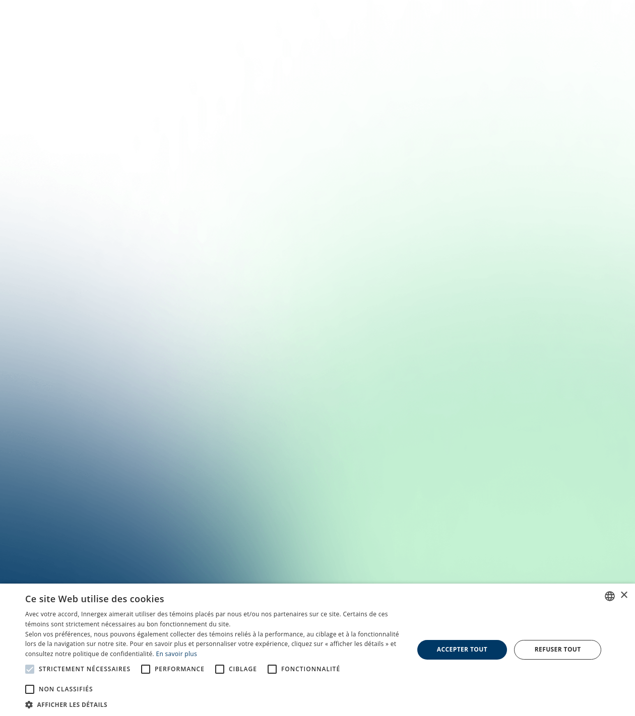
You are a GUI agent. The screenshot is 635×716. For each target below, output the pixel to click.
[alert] (317, 650)
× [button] (623, 595)
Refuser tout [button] (558, 649)
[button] (213, 703)
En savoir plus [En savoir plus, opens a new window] (176, 654)
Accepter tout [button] (462, 649)
